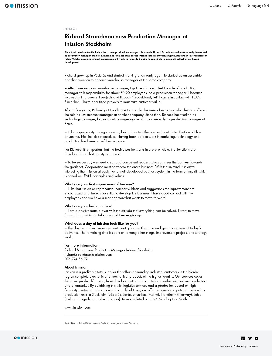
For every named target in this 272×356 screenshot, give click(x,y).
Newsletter (253, 346)
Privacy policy (225, 346)
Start (67, 323)
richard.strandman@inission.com (88, 254)
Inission (21, 6)
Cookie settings (240, 346)
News (73, 323)
